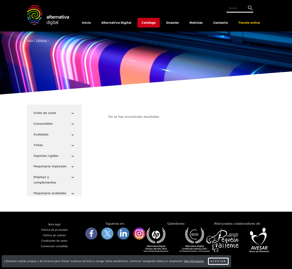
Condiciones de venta (54, 241)
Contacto (220, 22)
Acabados (41, 134)
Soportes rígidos (46, 156)
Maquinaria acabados (50, 193)
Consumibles (43, 124)
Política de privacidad (54, 230)
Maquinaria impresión (50, 166)
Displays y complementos (45, 179)
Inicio (86, 22)
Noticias (196, 22)
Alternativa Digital (116, 22)
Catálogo (41, 40)
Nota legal (54, 224)
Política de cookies (54, 235)
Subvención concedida (54, 246)
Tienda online (249, 22)
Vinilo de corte (45, 113)
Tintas (38, 145)
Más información (194, 261)
